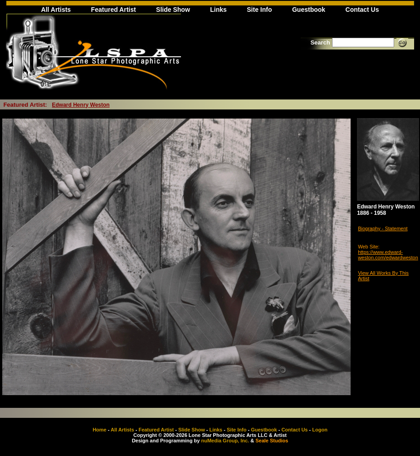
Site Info (259, 9)
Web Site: (369, 246)
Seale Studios (271, 440)
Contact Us (362, 9)
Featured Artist (113, 9)
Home (100, 429)
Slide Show (173, 9)
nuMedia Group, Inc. (225, 440)
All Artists (56, 9)
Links (218, 9)
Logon (319, 429)
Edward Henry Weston (81, 105)
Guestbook (308, 9)
